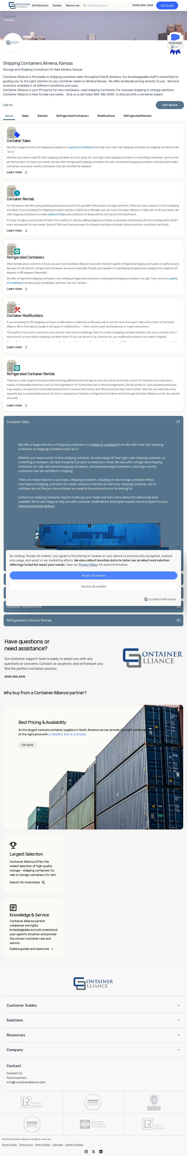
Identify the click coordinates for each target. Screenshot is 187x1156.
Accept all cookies (94, 575)
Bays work (10, 16)
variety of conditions (81, 147)
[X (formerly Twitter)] (93, 1151)
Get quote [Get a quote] (27, 744)
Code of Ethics (42, 1144)
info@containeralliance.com (26, 1082)
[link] (93, 150)
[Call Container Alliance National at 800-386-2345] (8, 105)
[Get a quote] (167, 5)
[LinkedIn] (101, 1151)
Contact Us (14, 1073)
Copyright (58, 1144)
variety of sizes (56, 214)
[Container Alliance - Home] (93, 983)
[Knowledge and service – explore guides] (34, 927)
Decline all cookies (93, 586)
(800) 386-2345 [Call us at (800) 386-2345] (142, 5)
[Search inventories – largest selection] (34, 863)
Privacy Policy (9, 1144)
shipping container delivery (36, 506)
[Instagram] (86, 1151)
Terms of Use (26, 1144)
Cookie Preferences (160, 599)
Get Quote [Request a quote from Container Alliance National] (170, 105)
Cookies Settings (74, 1144)
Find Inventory (17, 1077)
